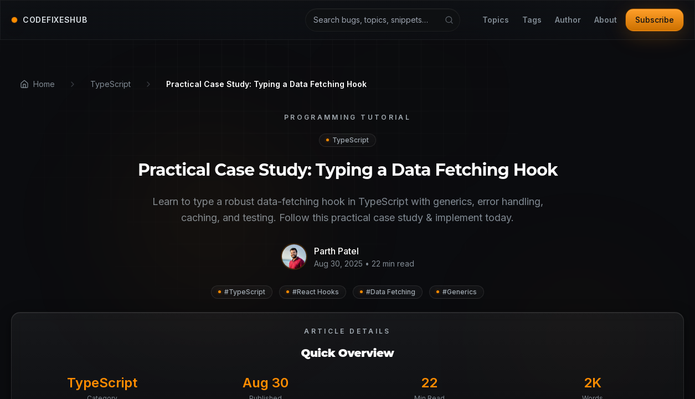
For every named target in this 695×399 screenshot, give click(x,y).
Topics (495, 20)
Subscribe (654, 19)
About (605, 20)
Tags (532, 20)
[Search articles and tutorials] (382, 20)
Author (568, 20)
